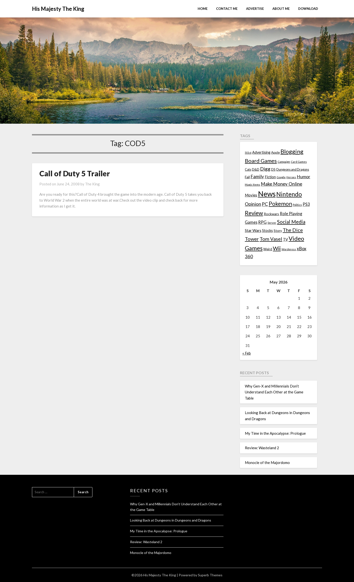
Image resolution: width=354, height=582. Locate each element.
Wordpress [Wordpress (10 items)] (288, 249)
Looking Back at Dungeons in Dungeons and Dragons (170, 520)
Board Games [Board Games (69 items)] (261, 160)
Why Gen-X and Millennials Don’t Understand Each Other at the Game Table (274, 392)
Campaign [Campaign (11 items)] (284, 161)
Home (202, 9)
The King (92, 184)
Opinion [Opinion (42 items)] (253, 204)
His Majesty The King (58, 8)
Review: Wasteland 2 (262, 448)
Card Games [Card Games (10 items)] (299, 161)
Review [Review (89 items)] (254, 212)
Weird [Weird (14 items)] (267, 249)
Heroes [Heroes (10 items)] (291, 177)
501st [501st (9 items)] (248, 152)
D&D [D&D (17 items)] (255, 169)
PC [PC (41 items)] (265, 204)
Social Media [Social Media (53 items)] (291, 222)
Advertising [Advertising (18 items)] (261, 152)
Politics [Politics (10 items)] (297, 204)
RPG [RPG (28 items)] (262, 222)
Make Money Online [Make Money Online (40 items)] (281, 184)
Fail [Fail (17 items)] (247, 177)
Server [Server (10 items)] (271, 222)
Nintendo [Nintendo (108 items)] (289, 194)
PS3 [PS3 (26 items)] (306, 204)
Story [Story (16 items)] (278, 230)
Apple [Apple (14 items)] (275, 152)
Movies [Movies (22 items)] (251, 195)
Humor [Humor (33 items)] (303, 176)
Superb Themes (210, 575)
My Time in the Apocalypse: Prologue (275, 433)
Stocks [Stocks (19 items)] (267, 230)
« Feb (246, 353)
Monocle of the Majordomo (267, 462)
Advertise (255, 9)
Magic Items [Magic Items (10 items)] (252, 184)
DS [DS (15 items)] (273, 169)
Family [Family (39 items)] (257, 176)
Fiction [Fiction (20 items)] (270, 177)
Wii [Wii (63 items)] (277, 248)
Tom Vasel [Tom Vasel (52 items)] (271, 239)
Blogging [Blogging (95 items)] (291, 151)
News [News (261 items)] (267, 193)
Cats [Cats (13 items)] (248, 169)
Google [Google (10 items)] (281, 177)
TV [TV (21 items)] (285, 239)
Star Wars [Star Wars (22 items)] (253, 230)
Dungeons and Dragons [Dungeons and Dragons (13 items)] (292, 169)
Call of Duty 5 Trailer (74, 173)
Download (308, 9)
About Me (281, 9)
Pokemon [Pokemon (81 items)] (280, 203)
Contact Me (226, 9)
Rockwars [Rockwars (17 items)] (271, 214)
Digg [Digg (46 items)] (265, 169)
